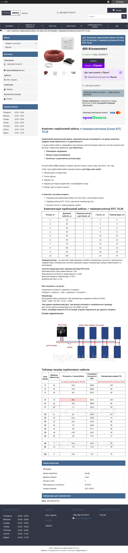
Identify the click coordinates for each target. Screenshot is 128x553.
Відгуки (8, 47)
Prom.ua (76, 548)
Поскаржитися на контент (57, 550)
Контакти (71, 26)
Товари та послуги (30, 26)
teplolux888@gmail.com (15, 70)
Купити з (93, 65)
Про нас (53, 26)
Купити (93, 61)
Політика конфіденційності (77, 550)
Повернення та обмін (95, 26)
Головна (9, 26)
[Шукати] (124, 16)
